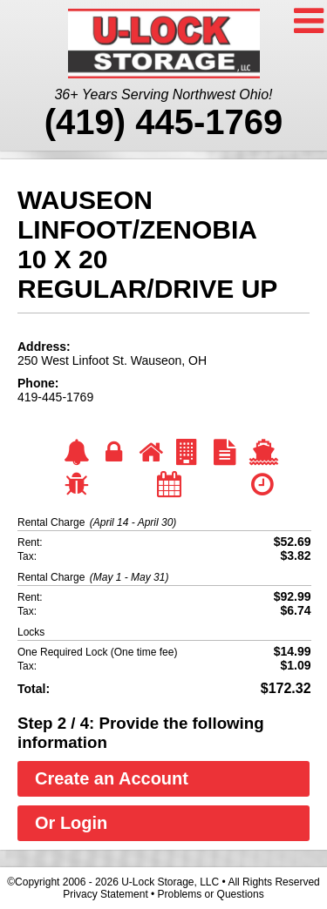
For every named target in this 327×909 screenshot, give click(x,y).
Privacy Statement (105, 894)
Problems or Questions (211, 894)
